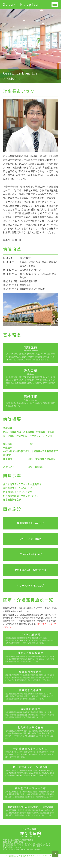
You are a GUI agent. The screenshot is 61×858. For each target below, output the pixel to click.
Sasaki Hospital (22, 4)
